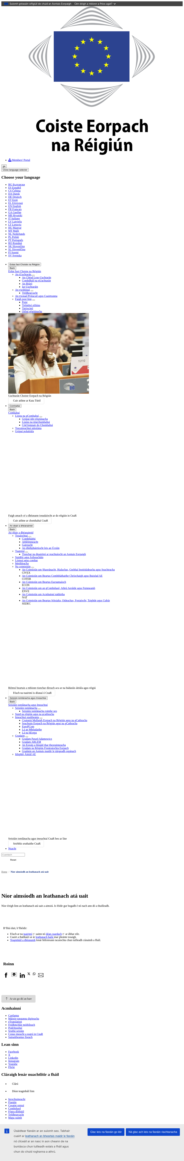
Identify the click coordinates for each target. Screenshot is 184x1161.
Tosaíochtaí (21, 535)
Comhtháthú (29, 538)
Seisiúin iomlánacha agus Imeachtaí (28, 698)
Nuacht (12, 848)
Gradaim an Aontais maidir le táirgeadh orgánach (49, 751)
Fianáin (12, 1102)
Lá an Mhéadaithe (32, 729)
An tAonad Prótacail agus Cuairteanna (36, 296)
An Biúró (27, 283)
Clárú (15, 1083)
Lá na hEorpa (29, 732)
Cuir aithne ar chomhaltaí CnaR (30, 520)
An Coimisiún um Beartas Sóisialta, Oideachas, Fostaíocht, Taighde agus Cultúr (66, 600)
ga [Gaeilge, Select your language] (4, 166)
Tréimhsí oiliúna (31, 305)
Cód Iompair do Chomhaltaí (37, 425)
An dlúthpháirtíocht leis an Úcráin (41, 548)
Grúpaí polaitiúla (24, 431)
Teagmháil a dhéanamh (23, 940)
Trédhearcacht (30, 292)
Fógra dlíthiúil (16, 1111)
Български (16, 184)
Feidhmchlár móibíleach (21, 1024)
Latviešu (15, 221)
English (14, 206)
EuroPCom (28, 726)
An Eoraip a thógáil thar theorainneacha (44, 745)
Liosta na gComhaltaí (27, 415)
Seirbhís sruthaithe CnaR (27, 843)
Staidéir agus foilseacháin (29, 557)
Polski (13, 237)
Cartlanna (13, 1015)
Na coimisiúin (23, 566)
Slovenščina (16, 249)
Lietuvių (14, 224)
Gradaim (20, 735)
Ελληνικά (15, 203)
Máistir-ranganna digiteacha (23, 1018)
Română (15, 243)
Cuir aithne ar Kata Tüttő (27, 400)
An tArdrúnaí (22, 289)
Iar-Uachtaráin (30, 286)
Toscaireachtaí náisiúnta (28, 428)
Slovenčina (16, 246)
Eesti (13, 200)
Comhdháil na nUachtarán (36, 280)
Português (15, 240)
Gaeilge (14, 212)
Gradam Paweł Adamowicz (37, 738)
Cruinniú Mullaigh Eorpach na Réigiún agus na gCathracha (54, 720)
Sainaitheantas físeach (20, 1037)
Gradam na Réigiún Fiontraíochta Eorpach (45, 748)
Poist (24, 302)
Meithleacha (22, 563)
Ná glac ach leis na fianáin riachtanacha (153, 1131)
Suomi (13, 252)
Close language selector (15, 170)
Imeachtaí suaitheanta (27, 717)
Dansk (14, 193)
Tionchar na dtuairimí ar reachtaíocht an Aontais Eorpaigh (54, 554)
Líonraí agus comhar (26, 560)
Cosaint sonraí (16, 1105)
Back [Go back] (12, 268)
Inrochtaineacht (16, 1099)
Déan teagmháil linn (23, 1091)
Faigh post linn (23, 299)
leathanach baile (45, 937)
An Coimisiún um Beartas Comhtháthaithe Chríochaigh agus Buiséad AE (62, 575)
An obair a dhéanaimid (21, 525)
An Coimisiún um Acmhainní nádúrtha (43, 594)
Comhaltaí (15, 406)
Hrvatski (15, 215)
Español (14, 187)
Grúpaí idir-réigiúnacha (35, 418)
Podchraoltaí (15, 1027)
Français (15, 209)
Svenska (15, 255)
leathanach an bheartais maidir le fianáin (49, 1136)
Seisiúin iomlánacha (26, 708)
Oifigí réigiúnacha (32, 311)
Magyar (14, 227)
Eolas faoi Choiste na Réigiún (25, 264)
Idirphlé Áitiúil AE (25, 754)
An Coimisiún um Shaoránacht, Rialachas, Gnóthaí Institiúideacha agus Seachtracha (68, 569)
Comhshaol (14, 1108)
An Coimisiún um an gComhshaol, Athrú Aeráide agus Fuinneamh (58, 588)
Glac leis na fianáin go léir (106, 1131)
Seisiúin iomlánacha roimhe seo (39, 711)
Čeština (14, 190)
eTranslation (15, 1021)
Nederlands (16, 233)
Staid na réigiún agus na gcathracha (34, 714)
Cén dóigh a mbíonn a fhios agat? (95, 3)
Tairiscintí (27, 308)
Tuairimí (20, 551)
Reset (13, 860)
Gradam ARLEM (31, 741)
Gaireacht (27, 544)
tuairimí (27, 933)
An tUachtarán (23, 274)
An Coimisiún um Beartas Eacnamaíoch (44, 581)
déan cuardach (54, 933)
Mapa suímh (15, 1117)
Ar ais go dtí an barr (18, 998)
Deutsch (15, 196)
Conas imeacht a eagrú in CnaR (25, 1034)
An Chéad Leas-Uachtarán (36, 277)
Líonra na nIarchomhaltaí (36, 422)
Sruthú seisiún (16, 1031)
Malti (13, 230)
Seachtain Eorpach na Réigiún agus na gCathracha (49, 723)
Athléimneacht (30, 541)
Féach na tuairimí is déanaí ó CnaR (32, 692)
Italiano (14, 218)
